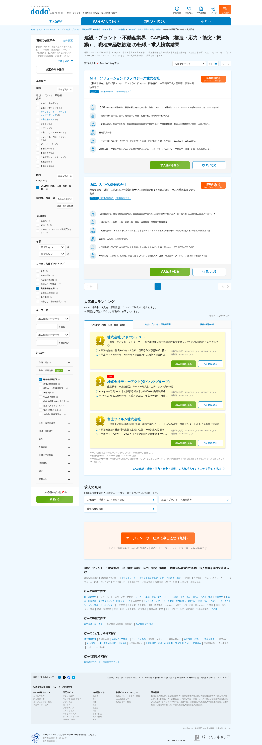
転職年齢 (202, 702)
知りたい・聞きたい (156, 21)
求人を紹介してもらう (106, 21)
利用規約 (110, 678)
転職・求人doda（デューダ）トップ (47, 29)
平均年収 (175, 702)
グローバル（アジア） (72, 717)
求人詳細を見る (169, 165)
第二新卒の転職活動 (220, 699)
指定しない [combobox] (47, 247)
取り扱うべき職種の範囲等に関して (160, 678)
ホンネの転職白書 (176, 705)
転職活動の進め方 (158, 696)
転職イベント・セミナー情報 (128, 696)
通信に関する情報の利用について (129, 678)
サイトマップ (215, 678)
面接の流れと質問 (178, 699)
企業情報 (199, 705)
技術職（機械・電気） (104, 29)
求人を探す (55, 21)
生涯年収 (184, 702)
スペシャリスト (69, 711)
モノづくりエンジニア (72, 699)
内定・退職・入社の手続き (199, 699)
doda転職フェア (122, 699)
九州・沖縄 (97, 717)
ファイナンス (68, 708)
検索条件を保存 (54, 69)
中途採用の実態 (214, 702)
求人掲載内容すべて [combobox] (48, 318)
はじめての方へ (39, 696)
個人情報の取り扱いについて (55, 738)
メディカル (67, 702)
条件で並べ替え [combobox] (183, 63)
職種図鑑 (189, 705)
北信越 (95, 708)
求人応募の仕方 (163, 699)
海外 (94, 720)
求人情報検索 (38, 699)
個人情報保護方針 (50, 741)
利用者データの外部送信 (186, 678)
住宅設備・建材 (48, 119)
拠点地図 (198, 728)
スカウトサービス (40, 705)
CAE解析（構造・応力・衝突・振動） (144, 29)
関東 (94, 702)
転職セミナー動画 (123, 702)
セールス (66, 705)
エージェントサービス (42, 702)
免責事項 (204, 678)
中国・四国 (97, 714)
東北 (94, 699)
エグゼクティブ (69, 714)
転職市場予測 (162, 705)
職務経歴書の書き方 (190, 696)
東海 (94, 705)
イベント (206, 21)
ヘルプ (226, 678)
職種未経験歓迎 (95, 508)
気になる (209, 165)
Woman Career (69, 720)
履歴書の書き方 (174, 696)
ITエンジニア (68, 696)
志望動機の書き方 (208, 696)
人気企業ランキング (161, 702)
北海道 (95, 696)
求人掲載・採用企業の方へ (218, 728)
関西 (94, 711)
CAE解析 (121, 29)
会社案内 (186, 728)
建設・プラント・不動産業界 (79, 29)
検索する (54, 499)
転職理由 (193, 702)
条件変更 (68, 40)
